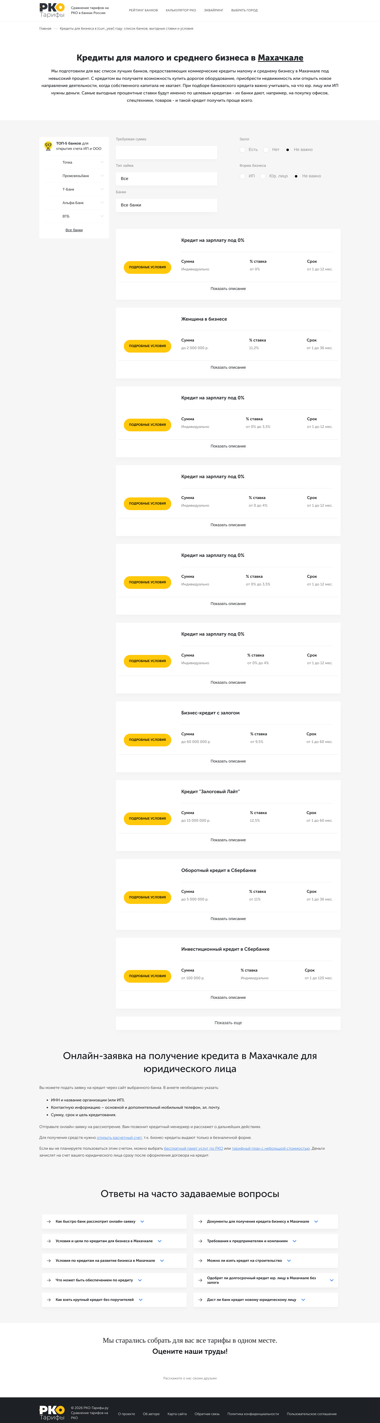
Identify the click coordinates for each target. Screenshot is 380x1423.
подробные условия (147, 267)
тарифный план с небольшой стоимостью (271, 1122)
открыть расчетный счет (119, 1111)
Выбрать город (244, 10)
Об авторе (151, 1388)
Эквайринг (213, 10)
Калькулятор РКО (181, 10)
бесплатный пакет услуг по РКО (193, 1122)
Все (125, 179)
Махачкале (280, 58)
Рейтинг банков (143, 10)
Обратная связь (207, 1388)
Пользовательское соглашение (312, 1388)
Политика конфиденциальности (253, 1388)
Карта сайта (177, 1388)
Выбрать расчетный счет (309, 10)
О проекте (126, 1388)
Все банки (74, 230)
